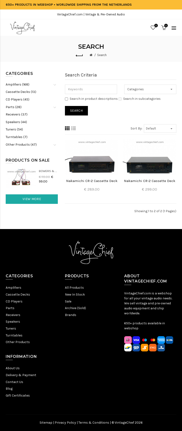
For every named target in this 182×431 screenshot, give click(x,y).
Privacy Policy (65, 423)
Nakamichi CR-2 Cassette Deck (92, 181)
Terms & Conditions (93, 423)
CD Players (14, 301)
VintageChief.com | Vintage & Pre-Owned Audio (91, 14)
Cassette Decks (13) (21, 92)
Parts (10, 308)
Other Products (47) (21, 145)
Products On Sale (28, 160)
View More (32, 199)
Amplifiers (13, 288)
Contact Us (14, 382)
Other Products (18, 342)
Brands (70, 315)
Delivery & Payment (21, 375)
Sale (68, 301)
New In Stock (75, 294)
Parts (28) (14, 107)
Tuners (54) (14, 129)
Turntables (14, 335)
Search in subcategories (139, 99)
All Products (74, 288)
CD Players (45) (17, 99)
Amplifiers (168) (17, 84)
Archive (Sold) (75, 308)
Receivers (13, 315)
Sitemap (46, 423)
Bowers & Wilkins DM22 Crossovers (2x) (48, 171)
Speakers (13, 322)
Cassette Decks (18, 294)
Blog (9, 389)
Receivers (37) (16, 114)
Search (102, 55)
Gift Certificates (18, 395)
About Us (13, 368)
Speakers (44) (16, 122)
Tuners (11, 328)
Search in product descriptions (91, 99)
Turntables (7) (16, 137)
